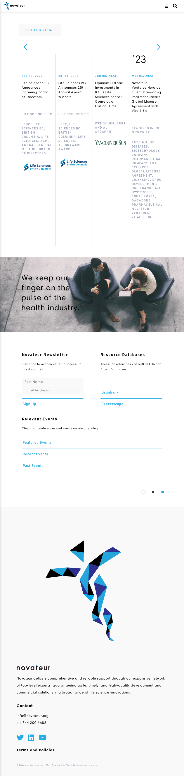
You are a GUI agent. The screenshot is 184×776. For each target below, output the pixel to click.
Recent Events (35, 454)
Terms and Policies (35, 750)
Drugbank (110, 392)
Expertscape (112, 404)
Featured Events (37, 443)
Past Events (33, 466)
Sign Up (29, 404)
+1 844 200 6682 (31, 723)
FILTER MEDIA (38, 30)
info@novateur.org (33, 716)
